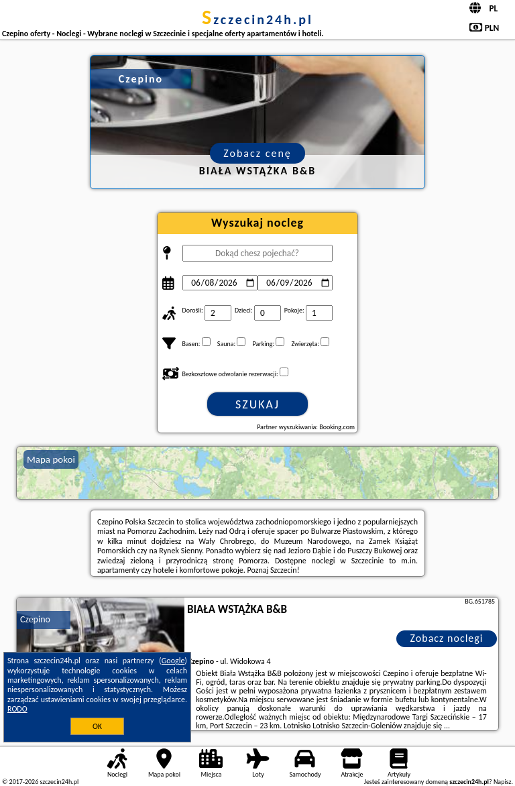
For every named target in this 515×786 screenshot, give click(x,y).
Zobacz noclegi (446, 638)
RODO (17, 709)
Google (173, 660)
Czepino (35, 619)
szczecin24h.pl (257, 19)
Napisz (503, 781)
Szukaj (257, 404)
